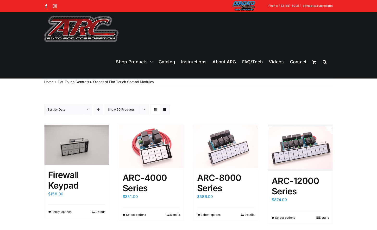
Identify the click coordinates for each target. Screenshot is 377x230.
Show (121, 109)
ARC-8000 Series (219, 182)
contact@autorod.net (318, 5)
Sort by (56, 109)
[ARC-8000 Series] (226, 146)
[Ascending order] (98, 109)
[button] (325, 61)
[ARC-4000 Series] (151, 146)
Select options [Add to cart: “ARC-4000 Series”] (136, 215)
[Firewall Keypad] (76, 145)
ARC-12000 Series (295, 186)
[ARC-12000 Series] (300, 148)
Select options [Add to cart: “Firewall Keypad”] (61, 212)
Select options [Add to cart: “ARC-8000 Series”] (210, 215)
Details (100, 212)
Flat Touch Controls (73, 82)
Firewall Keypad (63, 180)
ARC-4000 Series (145, 182)
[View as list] (165, 109)
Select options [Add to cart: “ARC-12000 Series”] (285, 217)
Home (49, 82)
